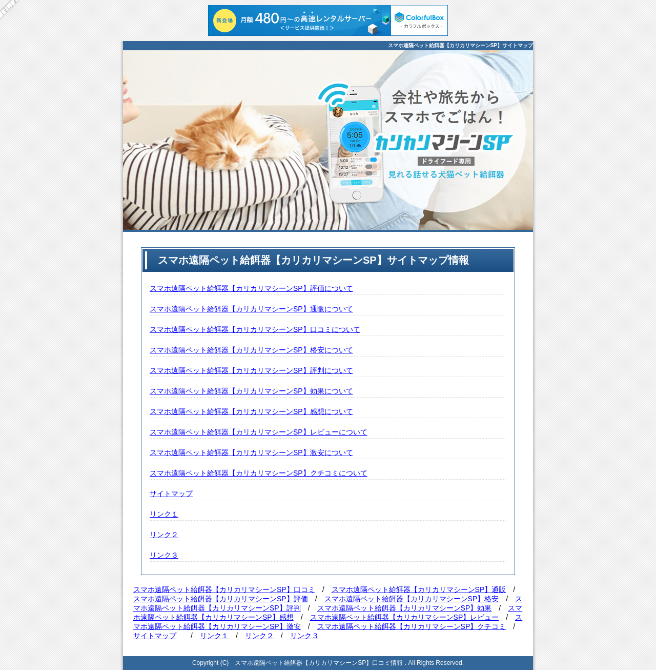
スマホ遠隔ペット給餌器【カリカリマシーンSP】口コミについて (255, 329)
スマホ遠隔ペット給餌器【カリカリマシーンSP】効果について (251, 391)
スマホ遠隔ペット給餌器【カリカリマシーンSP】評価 (220, 599)
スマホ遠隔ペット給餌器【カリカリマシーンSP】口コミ (224, 589)
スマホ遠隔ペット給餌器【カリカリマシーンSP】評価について (251, 288)
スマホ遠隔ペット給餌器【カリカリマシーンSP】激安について (251, 452)
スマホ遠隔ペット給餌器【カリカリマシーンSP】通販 (419, 589)
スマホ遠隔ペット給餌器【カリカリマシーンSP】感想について (251, 411)
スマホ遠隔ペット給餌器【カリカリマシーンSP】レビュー (404, 617)
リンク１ (164, 514)
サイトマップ (171, 493)
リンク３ (164, 555)
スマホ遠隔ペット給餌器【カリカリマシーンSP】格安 (411, 599)
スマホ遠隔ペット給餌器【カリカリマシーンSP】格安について (251, 350)
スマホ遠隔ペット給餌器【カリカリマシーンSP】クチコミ (411, 626)
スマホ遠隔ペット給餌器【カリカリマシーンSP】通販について (251, 309)
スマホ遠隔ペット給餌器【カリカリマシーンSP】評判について (251, 370)
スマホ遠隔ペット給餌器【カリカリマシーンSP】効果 (404, 608)
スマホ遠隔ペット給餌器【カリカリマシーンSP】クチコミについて (258, 473)
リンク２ (164, 534)
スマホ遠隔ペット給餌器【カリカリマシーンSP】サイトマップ (460, 45)
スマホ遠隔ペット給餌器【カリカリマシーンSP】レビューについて (258, 432)
